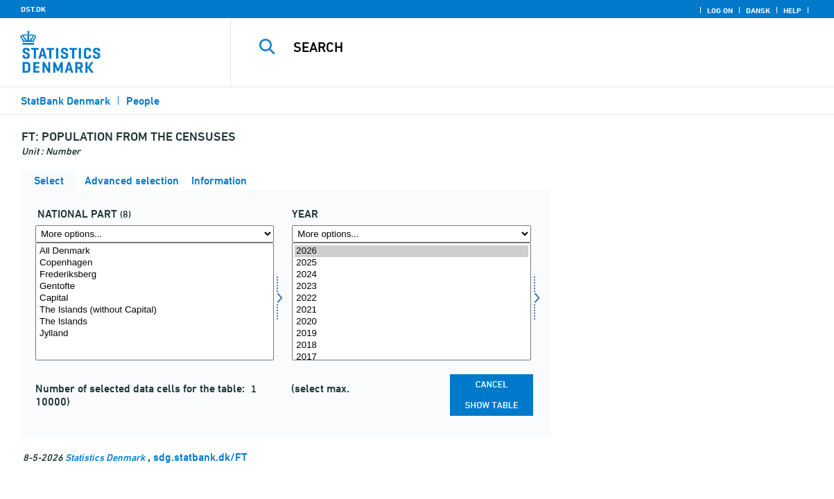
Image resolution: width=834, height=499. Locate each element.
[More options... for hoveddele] (154, 234)
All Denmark (154, 251)
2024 (411, 275)
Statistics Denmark (105, 457)
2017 (411, 357)
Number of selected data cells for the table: (141, 388)
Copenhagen (154, 263)
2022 (411, 298)
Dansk (758, 10)
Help (792, 10)
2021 (411, 310)
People (142, 100)
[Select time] (411, 301)
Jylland (154, 334)
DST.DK (33, 9)
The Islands (154, 322)
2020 (411, 322)
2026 (411, 251)
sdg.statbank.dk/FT (200, 457)
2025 (411, 263)
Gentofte (154, 286)
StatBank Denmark (65, 100)
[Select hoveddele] (154, 301)
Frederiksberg (154, 275)
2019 (411, 334)
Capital (154, 298)
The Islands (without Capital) (154, 310)
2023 (411, 286)
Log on (720, 10)
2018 (411, 345)
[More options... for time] (411, 234)
